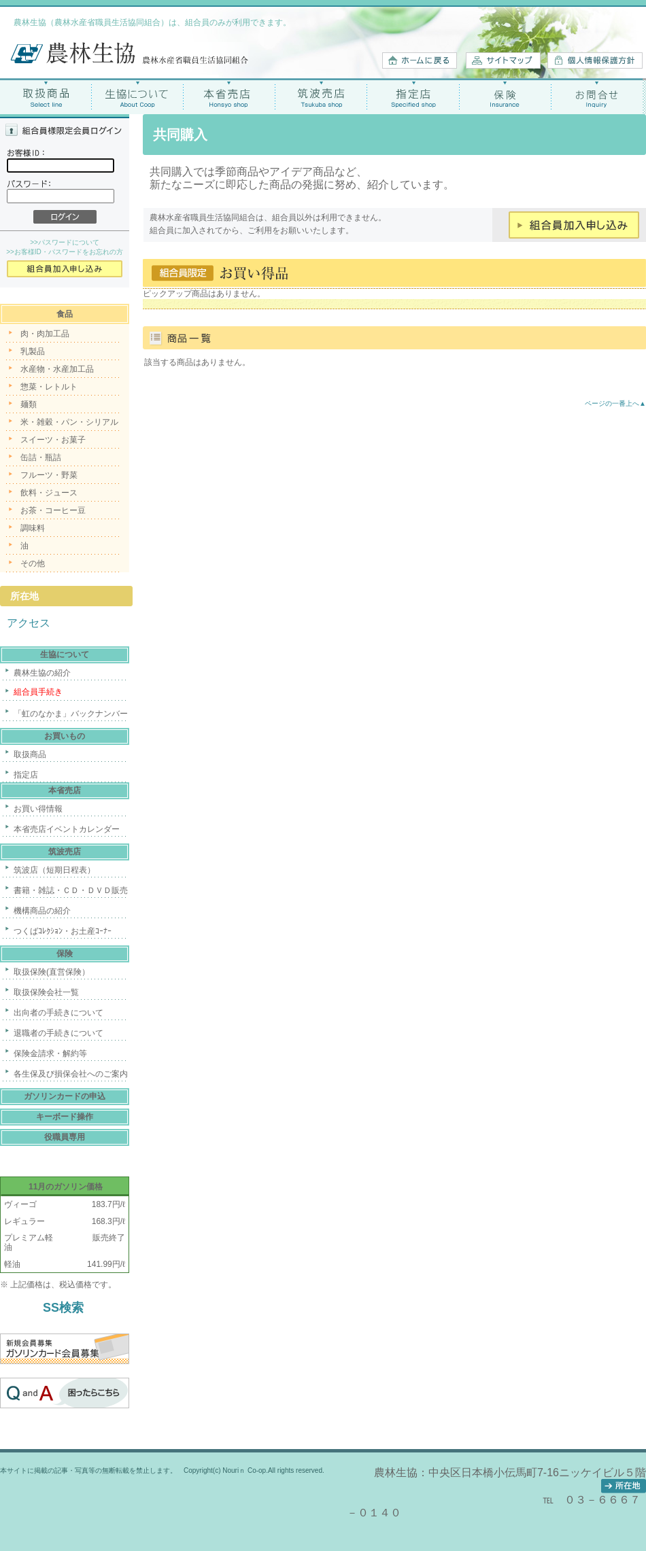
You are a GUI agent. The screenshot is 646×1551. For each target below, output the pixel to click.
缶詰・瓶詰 (40, 457)
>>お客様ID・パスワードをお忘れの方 (64, 252)
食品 (64, 314)
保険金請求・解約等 (50, 1053)
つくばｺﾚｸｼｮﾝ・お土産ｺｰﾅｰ (63, 931)
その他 (32, 563)
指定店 (413, 96)
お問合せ (597, 96)
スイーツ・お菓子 (53, 440)
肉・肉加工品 (44, 333)
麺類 (28, 404)
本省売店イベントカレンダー (67, 829)
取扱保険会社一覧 (46, 992)
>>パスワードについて (64, 242)
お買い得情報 (38, 809)
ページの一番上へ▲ (615, 403)
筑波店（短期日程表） (54, 870)
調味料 (32, 528)
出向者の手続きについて (58, 1012)
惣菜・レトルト (49, 386)
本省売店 (229, 96)
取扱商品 (46, 96)
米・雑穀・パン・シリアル (69, 422)
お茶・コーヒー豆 (53, 510)
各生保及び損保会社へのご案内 (71, 1074)
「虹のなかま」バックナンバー (71, 713)
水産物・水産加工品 (57, 369)
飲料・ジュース (49, 493)
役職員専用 (64, 1137)
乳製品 (32, 351)
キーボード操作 (64, 1116)
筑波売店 (321, 96)
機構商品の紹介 (42, 911)
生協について (138, 96)
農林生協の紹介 (42, 673)
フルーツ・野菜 (49, 475)
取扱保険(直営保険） (52, 972)
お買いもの (64, 736)
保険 (505, 96)
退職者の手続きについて (58, 1033)
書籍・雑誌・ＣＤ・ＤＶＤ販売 (71, 890)
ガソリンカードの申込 (64, 1096)
